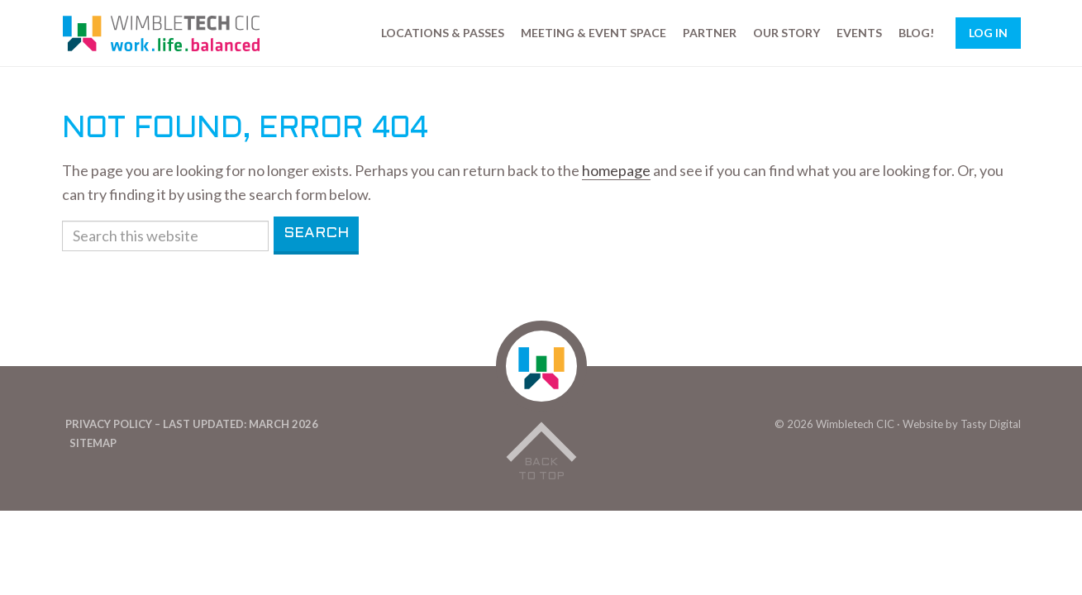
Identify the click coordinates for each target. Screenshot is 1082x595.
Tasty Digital (990, 424)
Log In (988, 33)
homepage (616, 170)
